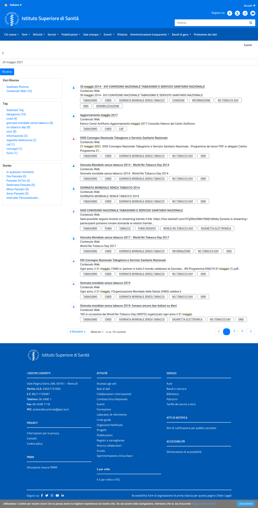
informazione (17, 136)
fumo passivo (147, 228)
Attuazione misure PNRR (42, 467)
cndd (11, 118)
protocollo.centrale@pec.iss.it (51, 409)
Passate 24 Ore (18, 180)
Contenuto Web (19, 91)
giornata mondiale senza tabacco (29, 123)
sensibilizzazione (107, 106)
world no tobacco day (178, 228)
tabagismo (16, 114)
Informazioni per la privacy (43, 433)
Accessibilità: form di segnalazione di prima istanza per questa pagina (174, 495)
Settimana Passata (20, 185)
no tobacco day (18, 127)
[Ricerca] (211, 22)
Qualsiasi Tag (14, 110)
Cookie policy (35, 443)
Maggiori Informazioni (204, 503)
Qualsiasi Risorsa (17, 86)
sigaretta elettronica (21, 140)
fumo (12, 153)
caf (10, 144)
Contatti (32, 438)
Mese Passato (17, 189)
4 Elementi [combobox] (79, 331)
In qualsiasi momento (20, 172)
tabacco (125, 228)
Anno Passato (17, 193)
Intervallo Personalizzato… (23, 198)
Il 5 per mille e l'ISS (108, 479)
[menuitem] (11, 34)
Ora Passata (16, 176)
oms (11, 131)
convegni (14, 148)
